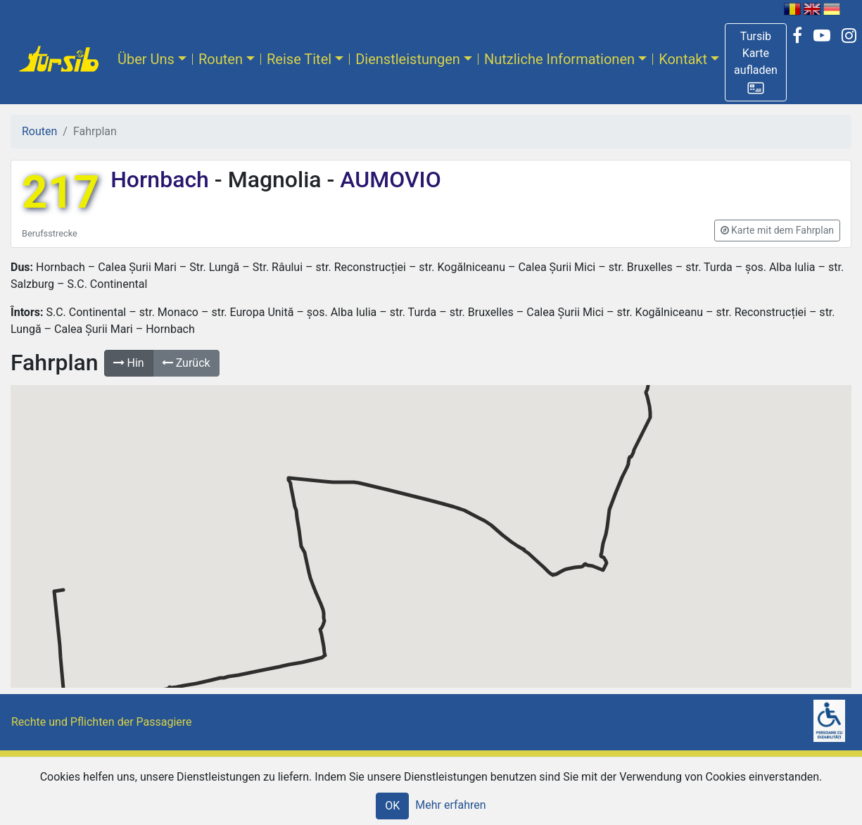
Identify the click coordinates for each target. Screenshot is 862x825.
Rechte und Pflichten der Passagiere (101, 722)
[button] (756, 62)
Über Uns (146, 59)
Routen (220, 59)
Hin (128, 363)
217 (60, 192)
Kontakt (683, 59)
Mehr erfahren (450, 805)
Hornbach (162, 179)
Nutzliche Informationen (559, 59)
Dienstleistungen (407, 59)
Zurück (186, 363)
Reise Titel (299, 59)
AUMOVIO (387, 179)
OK (392, 805)
